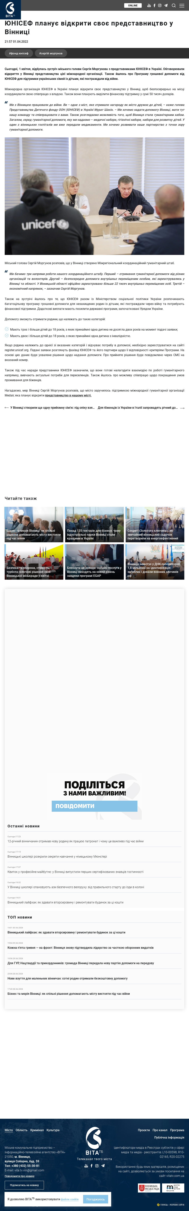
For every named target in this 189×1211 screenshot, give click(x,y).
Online (132, 5)
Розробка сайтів (177, 1205)
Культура (53, 1130)
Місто (9, 1130)
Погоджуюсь (97, 1199)
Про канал (160, 1130)
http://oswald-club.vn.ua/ (94, 539)
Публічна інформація (169, 1137)
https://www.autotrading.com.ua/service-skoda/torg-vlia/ (94, 769)
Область (22, 1130)
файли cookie (70, 1199)
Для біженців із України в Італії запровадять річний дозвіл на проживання (141, 498)
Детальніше (94, 929)
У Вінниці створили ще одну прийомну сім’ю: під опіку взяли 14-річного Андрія (52, 498)
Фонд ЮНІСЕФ (21, 144)
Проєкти (144, 1130)
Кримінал (37, 1130)
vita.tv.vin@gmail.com (29, 1170)
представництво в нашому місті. (68, 486)
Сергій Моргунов (57, 144)
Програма (177, 1130)
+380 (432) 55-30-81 (25, 1166)
